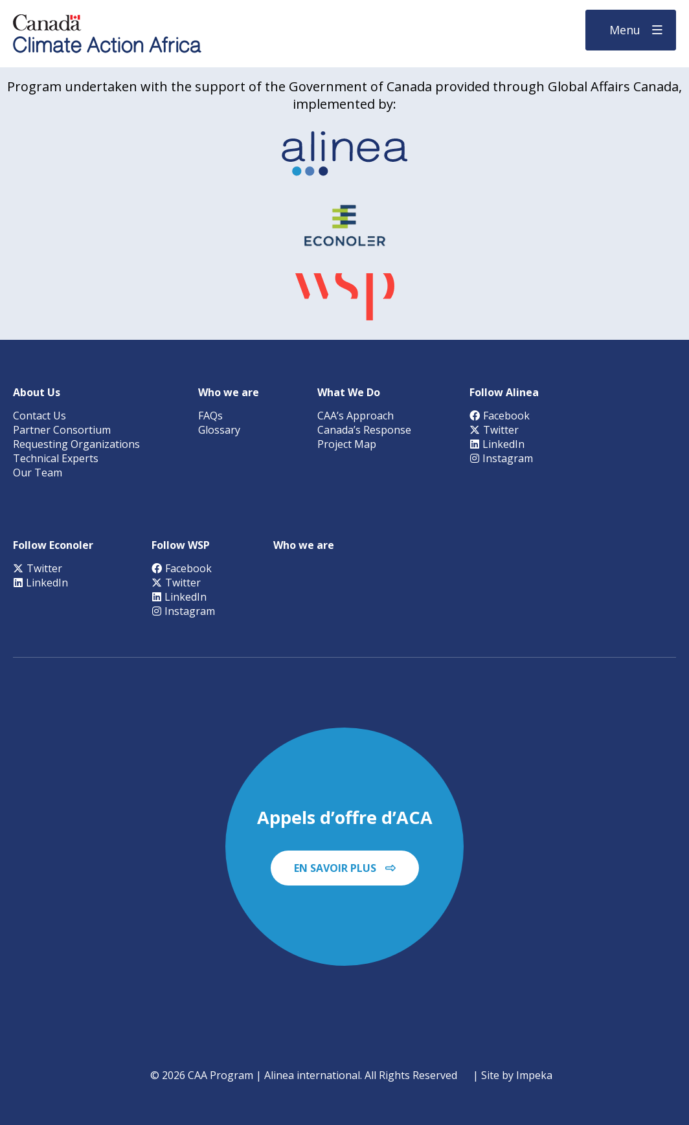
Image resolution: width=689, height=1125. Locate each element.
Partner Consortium (62, 430)
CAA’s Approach (355, 415)
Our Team (37, 472)
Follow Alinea (504, 392)
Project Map (346, 444)
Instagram (501, 458)
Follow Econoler (53, 545)
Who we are (228, 392)
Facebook (499, 415)
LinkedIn (497, 444)
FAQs (210, 415)
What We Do (348, 392)
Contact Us (39, 415)
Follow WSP (181, 545)
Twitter (494, 430)
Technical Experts (55, 458)
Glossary (219, 430)
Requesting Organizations (76, 444)
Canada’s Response (364, 430)
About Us (36, 392)
